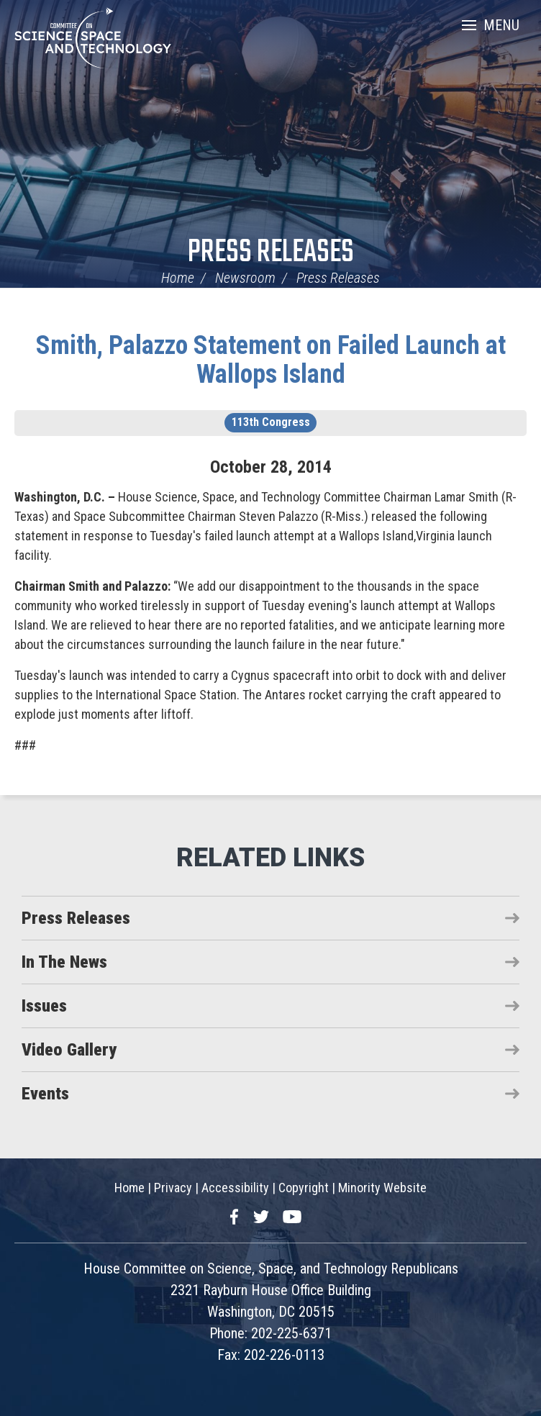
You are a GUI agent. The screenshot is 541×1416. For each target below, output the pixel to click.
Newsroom (245, 277)
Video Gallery (69, 1050)
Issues (44, 1006)
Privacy (173, 1187)
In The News (64, 962)
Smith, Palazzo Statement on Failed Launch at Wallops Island (271, 359)
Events (45, 1094)
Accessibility (235, 1187)
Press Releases (271, 253)
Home (177, 277)
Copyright (303, 1187)
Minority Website (382, 1187)
